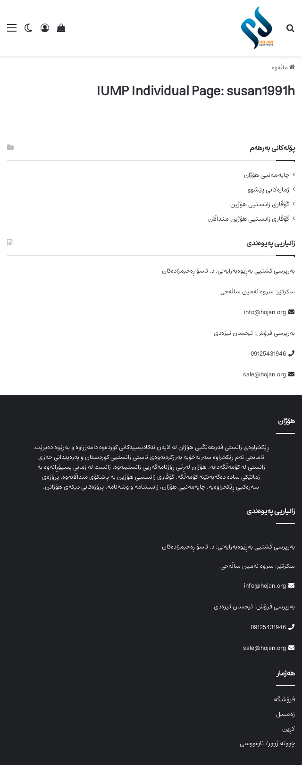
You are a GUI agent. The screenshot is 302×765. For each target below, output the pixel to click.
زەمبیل (285, 714)
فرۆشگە (284, 699)
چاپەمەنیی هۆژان (266, 175)
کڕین (288, 728)
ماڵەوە (283, 67)
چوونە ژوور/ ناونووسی (267, 743)
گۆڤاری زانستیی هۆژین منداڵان (248, 219)
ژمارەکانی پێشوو (268, 190)
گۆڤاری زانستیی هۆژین (259, 204)
